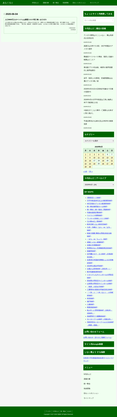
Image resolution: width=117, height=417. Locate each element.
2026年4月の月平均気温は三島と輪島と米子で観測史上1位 (98, 101)
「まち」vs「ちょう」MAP (97, 239)
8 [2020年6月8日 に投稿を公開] (85, 157)
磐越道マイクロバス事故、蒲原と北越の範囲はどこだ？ (98, 58)
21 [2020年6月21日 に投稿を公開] (112, 161)
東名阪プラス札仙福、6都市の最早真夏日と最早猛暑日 (98, 68)
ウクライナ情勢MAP (95, 215)
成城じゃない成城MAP (95, 242)
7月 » (91, 171)
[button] (112, 20)
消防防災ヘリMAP (94, 198)
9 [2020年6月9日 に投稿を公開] (89, 157)
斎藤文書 (87, 379)
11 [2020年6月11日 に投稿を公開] (99, 157)
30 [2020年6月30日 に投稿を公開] (90, 167)
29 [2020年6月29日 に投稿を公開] (85, 167)
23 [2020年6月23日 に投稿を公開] (90, 164)
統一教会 (87, 384)
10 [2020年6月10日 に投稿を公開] (94, 157)
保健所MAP (91, 251)
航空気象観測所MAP (95, 272)
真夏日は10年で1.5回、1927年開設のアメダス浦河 (98, 47)
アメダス (48, 411)
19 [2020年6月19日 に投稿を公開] (103, 161)
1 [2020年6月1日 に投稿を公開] (85, 154)
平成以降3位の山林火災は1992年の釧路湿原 (98, 122)
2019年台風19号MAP (95, 266)
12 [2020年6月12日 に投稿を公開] (103, 157)
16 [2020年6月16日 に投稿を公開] (90, 161)
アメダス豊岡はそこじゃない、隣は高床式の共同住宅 (98, 36)
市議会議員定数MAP (95, 212)
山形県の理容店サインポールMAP (100, 283)
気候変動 (87, 388)
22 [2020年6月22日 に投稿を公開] (85, 164)
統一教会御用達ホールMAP (97, 206)
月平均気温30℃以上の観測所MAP (100, 200)
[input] (98, 20)
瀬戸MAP (91, 301)
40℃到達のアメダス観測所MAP (99, 204)
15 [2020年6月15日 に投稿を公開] (85, 161)
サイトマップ (89, 398)
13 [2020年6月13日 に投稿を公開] (107, 157)
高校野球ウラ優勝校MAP (96, 316)
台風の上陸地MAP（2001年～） (99, 269)
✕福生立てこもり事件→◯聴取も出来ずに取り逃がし (98, 111)
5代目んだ (87, 374)
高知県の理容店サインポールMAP (100, 281)
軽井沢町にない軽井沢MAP (97, 224)
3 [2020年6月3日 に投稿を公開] (94, 154)
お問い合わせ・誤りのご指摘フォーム (97, 337)
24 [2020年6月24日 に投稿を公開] (94, 164)
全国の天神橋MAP (94, 245)
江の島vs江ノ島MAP (95, 221)
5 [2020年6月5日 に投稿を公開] (103, 154)
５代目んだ (55, 411)
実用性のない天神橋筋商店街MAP (100, 248)
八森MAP (91, 304)
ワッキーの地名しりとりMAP (98, 218)
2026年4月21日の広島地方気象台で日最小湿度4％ (98, 90)
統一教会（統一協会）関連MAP (99, 209)
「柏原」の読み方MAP (95, 287)
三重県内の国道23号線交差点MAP (100, 289)
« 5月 (85, 171)
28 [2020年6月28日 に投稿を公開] (112, 164)
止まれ (70, 411)
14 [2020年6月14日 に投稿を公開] (112, 157)
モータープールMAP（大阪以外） (100, 319)
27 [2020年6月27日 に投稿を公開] (107, 164)
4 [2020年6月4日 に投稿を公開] (98, 154)
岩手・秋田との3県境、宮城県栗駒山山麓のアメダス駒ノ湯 (98, 79)
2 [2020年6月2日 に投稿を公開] (89, 154)
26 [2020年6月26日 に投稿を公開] (103, 164)
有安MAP (91, 298)
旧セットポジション (91, 393)
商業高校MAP (92, 307)
